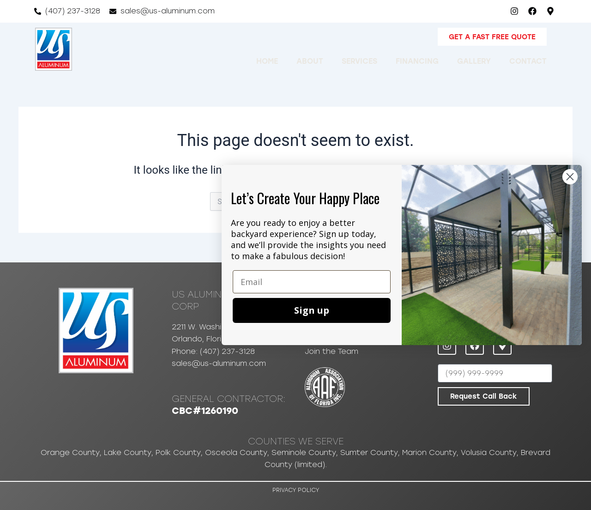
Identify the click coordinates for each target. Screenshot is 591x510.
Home (267, 61)
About (309, 61)
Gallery (474, 61)
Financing (417, 61)
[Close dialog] (570, 177)
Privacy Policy (295, 490)
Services (359, 61)
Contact (528, 61)
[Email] (312, 281)
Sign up (311, 310)
